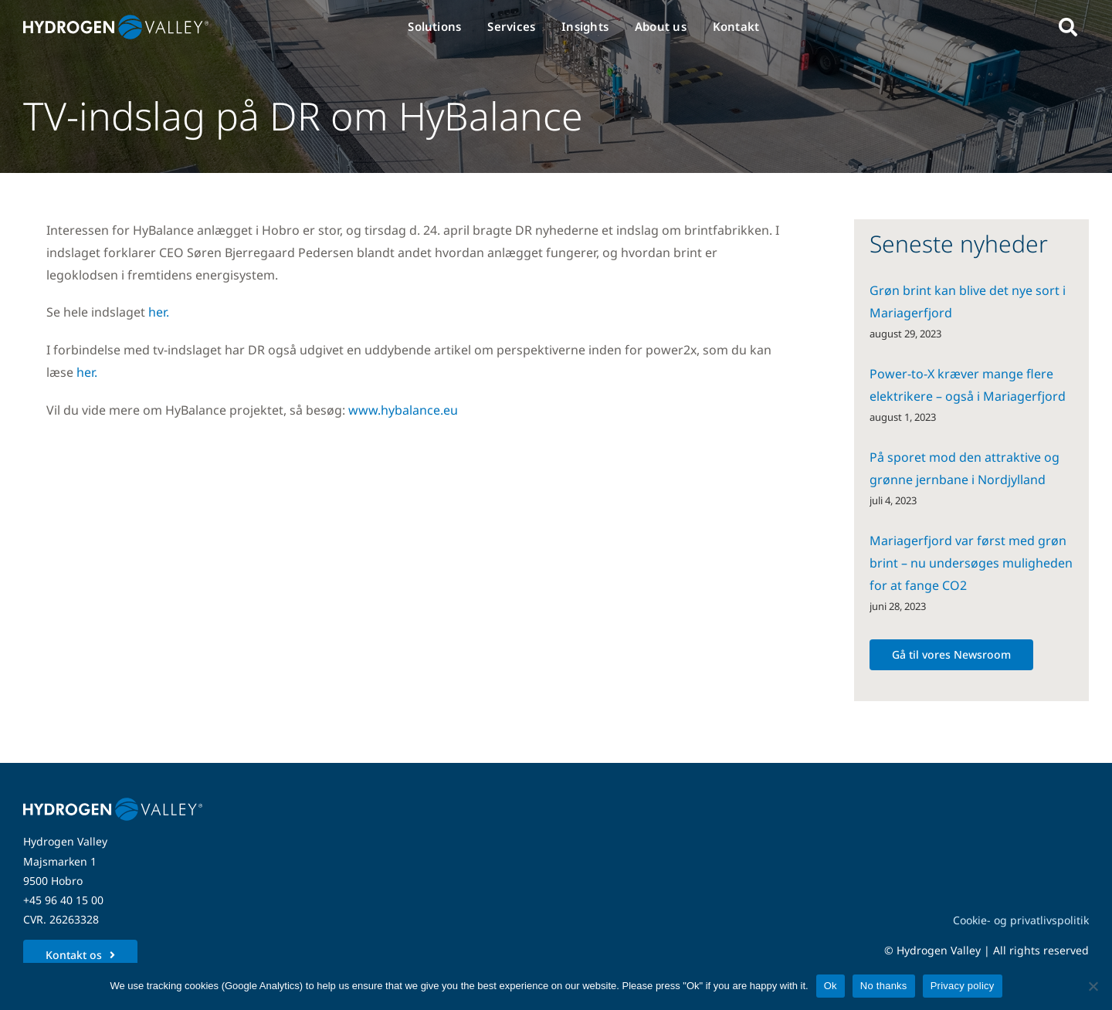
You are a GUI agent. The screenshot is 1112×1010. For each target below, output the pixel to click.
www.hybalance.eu (403, 410)
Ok (830, 985)
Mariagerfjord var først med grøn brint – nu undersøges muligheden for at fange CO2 (971, 563)
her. (158, 311)
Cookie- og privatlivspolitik (1021, 920)
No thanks (883, 985)
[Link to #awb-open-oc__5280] (1068, 27)
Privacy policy (963, 985)
